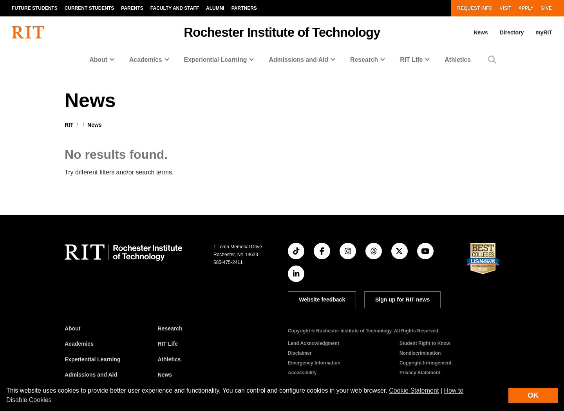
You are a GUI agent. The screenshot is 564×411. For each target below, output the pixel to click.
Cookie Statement (414, 390)
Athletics (458, 59)
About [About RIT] (72, 328)
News (481, 32)
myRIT (543, 32)
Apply (525, 8)
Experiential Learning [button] (215, 59)
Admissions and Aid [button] (298, 59)
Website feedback (322, 299)
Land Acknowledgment (313, 343)
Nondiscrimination (420, 353)
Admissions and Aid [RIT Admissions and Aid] (91, 375)
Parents (132, 8)
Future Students (35, 8)
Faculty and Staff (174, 8)
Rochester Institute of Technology (282, 32)
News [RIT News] (165, 375)
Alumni (215, 8)
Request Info (474, 8)
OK (533, 395)
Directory (512, 32)
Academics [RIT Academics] (79, 344)
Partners (244, 8)
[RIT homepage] (28, 32)
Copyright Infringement (426, 363)
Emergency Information (314, 363)
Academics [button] (145, 59)
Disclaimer (300, 353)
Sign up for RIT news (402, 299)
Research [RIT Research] (170, 328)
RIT (69, 125)
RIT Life (168, 344)
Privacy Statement (420, 372)
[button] (492, 59)
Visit (505, 8)
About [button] (98, 59)
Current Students (89, 8)
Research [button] (364, 59)
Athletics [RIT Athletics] (169, 359)
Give (546, 8)
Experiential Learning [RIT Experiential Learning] (92, 359)
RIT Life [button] (411, 59)
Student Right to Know (425, 343)
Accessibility (302, 372)
